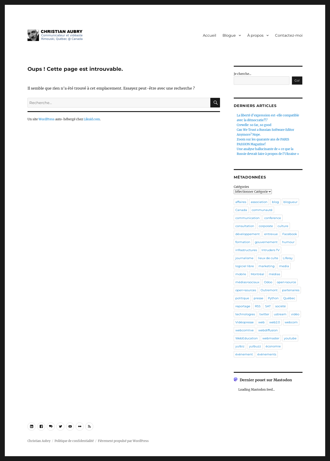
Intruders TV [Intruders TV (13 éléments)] (270, 250)
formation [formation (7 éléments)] (242, 242)
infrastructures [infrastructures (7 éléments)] (246, 250)
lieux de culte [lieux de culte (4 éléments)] (268, 258)
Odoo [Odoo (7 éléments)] (268, 282)
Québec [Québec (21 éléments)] (289, 298)
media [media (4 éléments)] (284, 266)
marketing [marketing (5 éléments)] (266, 266)
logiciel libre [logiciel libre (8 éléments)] (244, 266)
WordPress (46, 119)
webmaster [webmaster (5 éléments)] (270, 338)
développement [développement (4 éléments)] (247, 234)
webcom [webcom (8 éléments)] (291, 322)
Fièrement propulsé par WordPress (123, 441)
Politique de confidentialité (74, 441)
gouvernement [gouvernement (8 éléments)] (266, 242)
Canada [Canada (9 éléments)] (241, 210)
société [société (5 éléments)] (280, 306)
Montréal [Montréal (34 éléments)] (257, 274)
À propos (255, 35)
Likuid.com (92, 119)
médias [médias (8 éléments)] (274, 274)
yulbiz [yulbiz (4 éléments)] (240, 346)
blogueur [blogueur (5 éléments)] (290, 202)
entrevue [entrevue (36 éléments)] (271, 234)
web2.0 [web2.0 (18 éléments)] (274, 322)
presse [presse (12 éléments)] (258, 298)
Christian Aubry (39, 441)
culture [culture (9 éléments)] (283, 226)
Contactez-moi (288, 35)
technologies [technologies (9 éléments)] (245, 314)
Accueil (209, 35)
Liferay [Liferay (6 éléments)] (288, 258)
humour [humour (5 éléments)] (288, 242)
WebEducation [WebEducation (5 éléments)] (246, 338)
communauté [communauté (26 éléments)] (262, 210)
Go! (297, 80)
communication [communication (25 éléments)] (247, 218)
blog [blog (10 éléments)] (275, 202)
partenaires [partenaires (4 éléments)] (290, 290)
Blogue (229, 35)
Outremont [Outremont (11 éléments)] (269, 290)
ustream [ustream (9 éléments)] (280, 314)
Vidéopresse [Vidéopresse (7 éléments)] (244, 322)
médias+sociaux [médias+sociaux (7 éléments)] (247, 282)
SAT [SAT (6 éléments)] (268, 306)
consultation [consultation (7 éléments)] (244, 226)
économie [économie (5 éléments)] (273, 346)
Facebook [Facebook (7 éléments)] (289, 234)
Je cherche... (242, 74)
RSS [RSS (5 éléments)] (258, 306)
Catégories (241, 187)
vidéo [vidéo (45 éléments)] (295, 314)
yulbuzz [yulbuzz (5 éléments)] (255, 346)
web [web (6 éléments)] (261, 322)
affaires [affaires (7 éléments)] (240, 202)
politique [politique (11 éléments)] (242, 298)
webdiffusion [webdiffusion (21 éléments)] (268, 330)
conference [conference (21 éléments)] (272, 218)
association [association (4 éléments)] (259, 202)
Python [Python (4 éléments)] (273, 298)
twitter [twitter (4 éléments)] (264, 314)
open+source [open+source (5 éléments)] (286, 282)
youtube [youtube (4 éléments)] (290, 338)
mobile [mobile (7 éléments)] (240, 274)
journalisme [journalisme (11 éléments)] (244, 258)
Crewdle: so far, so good (254, 125)
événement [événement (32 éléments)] (244, 354)
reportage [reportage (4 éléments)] (242, 306)
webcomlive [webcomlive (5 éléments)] (244, 330)
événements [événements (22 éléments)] (266, 354)
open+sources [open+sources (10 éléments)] (245, 290)
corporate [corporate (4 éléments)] (266, 226)
